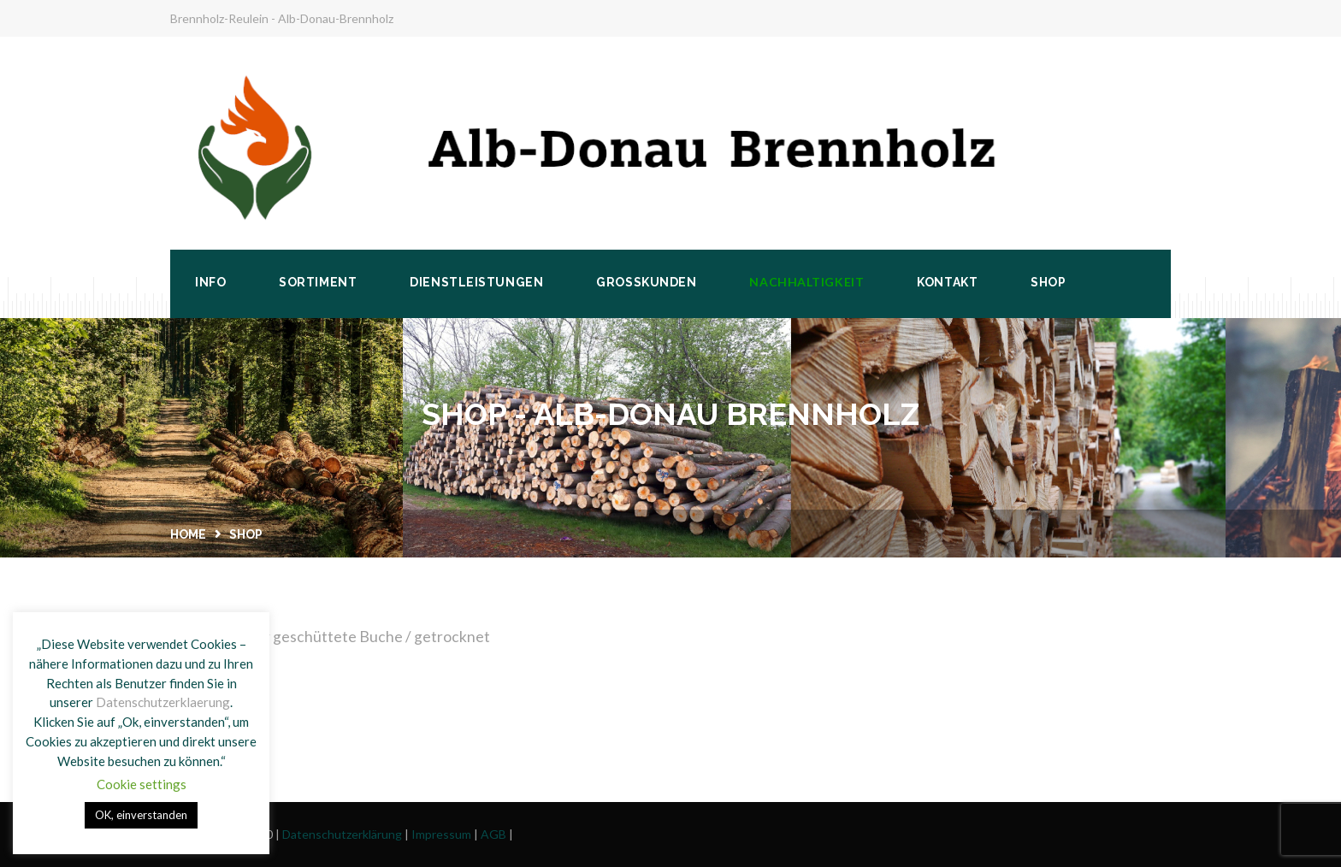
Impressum (441, 834)
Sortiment (318, 282)
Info (210, 282)
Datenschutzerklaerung (163, 702)
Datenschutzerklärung (342, 834)
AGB (493, 834)
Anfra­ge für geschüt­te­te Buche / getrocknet (341, 637)
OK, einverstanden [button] (141, 815)
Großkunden (646, 282)
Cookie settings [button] (141, 784)
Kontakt (947, 282)
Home (188, 534)
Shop (1048, 282)
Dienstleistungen (476, 282)
